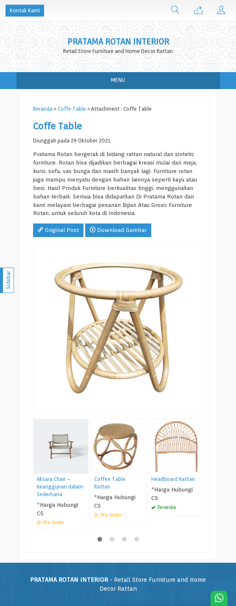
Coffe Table (72, 109)
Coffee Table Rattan (109, 483)
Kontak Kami (25, 10)
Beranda (43, 109)
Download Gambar (118, 229)
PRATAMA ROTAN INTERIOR (118, 41)
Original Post (58, 229)
